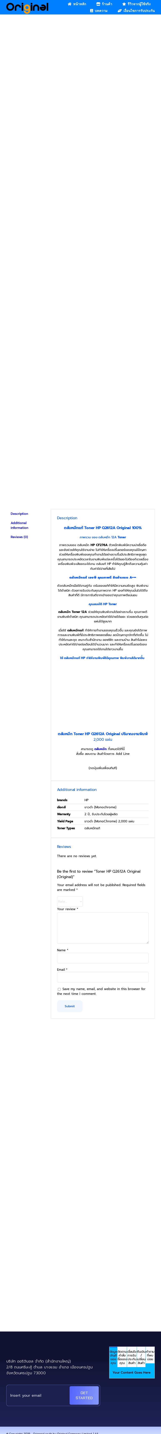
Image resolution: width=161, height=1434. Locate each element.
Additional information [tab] (19, 525)
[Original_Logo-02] (27, 4)
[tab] (113, 1357)
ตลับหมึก (100, 749)
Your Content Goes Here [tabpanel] (132, 1372)
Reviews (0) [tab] (19, 537)
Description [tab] (19, 513)
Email (62, 969)
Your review (67, 909)
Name (62, 950)
